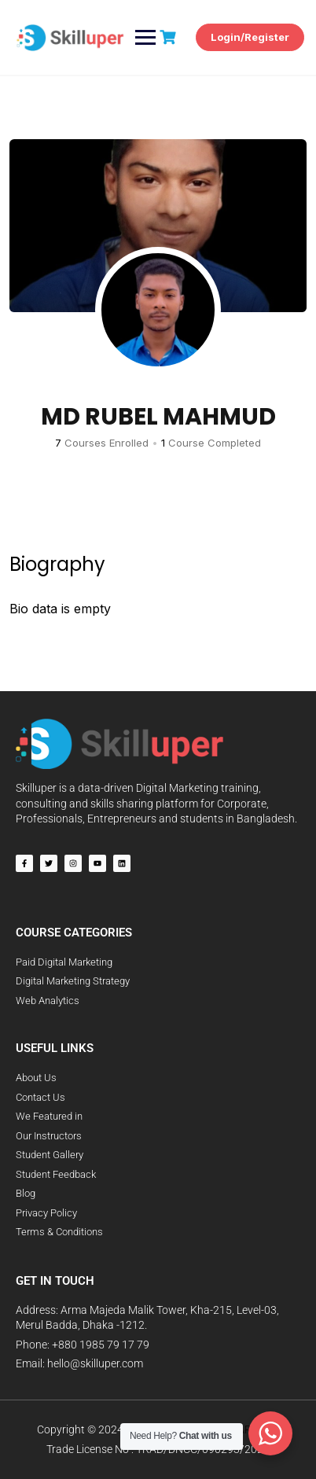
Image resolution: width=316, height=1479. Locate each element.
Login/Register (250, 37)
